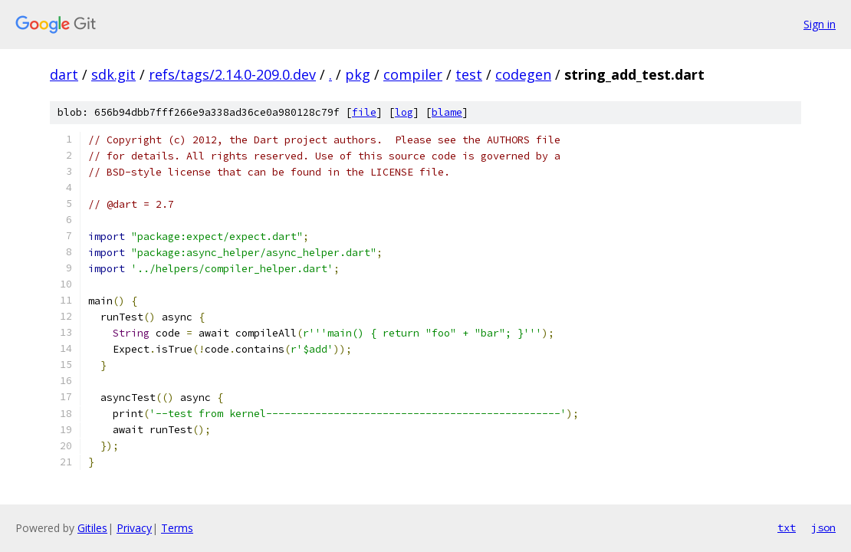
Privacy (134, 528)
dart (64, 74)
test (468, 74)
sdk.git (113, 74)
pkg (357, 74)
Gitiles (92, 528)
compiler (412, 74)
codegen (523, 74)
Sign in (819, 24)
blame (447, 112)
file (364, 112)
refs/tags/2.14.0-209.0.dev (232, 74)
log (404, 112)
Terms (177, 528)
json (823, 527)
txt (786, 527)
